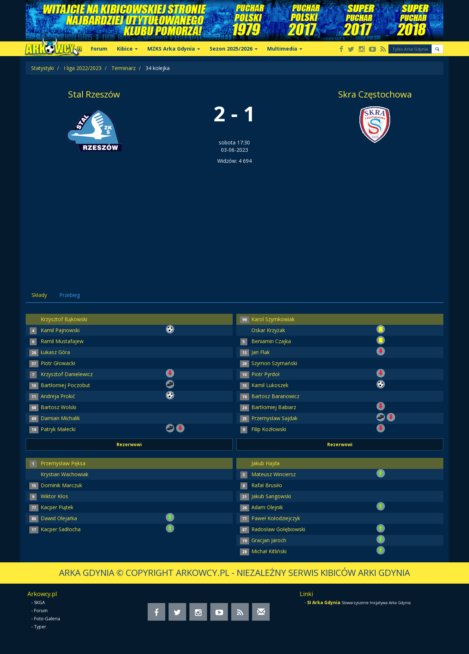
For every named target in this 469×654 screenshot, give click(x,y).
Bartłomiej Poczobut (65, 385)
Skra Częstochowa (375, 94)
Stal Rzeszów (94, 94)
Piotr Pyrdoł (265, 374)
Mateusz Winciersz (273, 474)
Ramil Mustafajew (62, 341)
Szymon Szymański (274, 363)
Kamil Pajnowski (60, 330)
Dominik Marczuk (61, 485)
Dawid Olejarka (59, 518)
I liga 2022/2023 (82, 68)
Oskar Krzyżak (268, 330)
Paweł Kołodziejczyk (275, 518)
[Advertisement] (234, 219)
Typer (40, 627)
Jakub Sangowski (271, 496)
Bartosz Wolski (58, 407)
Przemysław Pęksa (63, 463)
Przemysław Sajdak (274, 418)
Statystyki (42, 68)
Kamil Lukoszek (269, 385)
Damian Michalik (60, 418)
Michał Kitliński (269, 551)
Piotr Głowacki (58, 363)
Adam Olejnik (267, 507)
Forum (99, 48)
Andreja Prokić (58, 396)
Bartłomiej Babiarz (273, 407)
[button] (437, 49)
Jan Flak (260, 352)
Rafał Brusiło (266, 485)
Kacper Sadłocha (61, 529)
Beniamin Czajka (271, 341)
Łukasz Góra (55, 352)
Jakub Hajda (265, 463)
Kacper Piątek (57, 507)
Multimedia (284, 48)
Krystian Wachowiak (64, 474)
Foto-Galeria (47, 619)
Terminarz (123, 68)
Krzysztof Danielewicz (67, 374)
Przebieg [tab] (69, 294)
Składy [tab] (39, 294)
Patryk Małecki (58, 429)
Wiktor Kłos (54, 496)
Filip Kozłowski (268, 429)
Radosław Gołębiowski (278, 529)
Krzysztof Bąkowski (64, 319)
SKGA (39, 602)
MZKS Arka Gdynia (173, 48)
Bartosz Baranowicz (275, 396)
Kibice (127, 48)
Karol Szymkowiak (273, 319)
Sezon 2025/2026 (234, 48)
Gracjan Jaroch (268, 540)
